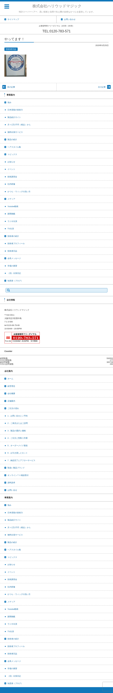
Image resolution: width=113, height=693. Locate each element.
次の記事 (102, 87)
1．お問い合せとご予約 (18, 416)
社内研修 (11, 184)
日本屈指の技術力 (15, 110)
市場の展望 (12, 266)
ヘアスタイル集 (14, 147)
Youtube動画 (13, 206)
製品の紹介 (12, 139)
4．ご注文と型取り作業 (18, 438)
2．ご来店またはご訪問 (18, 423)
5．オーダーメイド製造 (18, 445)
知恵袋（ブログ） (15, 281)
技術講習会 (12, 177)
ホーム (10, 379)
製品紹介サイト (14, 117)
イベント (11, 169)
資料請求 (11, 483)
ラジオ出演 (12, 221)
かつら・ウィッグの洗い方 (19, 191)
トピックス (12, 154)
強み (9, 102)
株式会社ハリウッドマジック (57, 6)
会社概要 (11, 393)
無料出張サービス (15, 132)
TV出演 (11, 229)
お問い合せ (12, 490)
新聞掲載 (11, 214)
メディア (11, 199)
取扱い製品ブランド (16, 468)
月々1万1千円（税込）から (19, 125)
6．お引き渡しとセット (18, 453)
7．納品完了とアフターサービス (21, 460)
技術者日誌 (11, 49)
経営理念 (11, 386)
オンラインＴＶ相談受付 (18, 475)
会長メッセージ (14, 258)
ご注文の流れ (13, 408)
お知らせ (11, 162)
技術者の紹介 (13, 236)
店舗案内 (11, 401)
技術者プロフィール (16, 243)
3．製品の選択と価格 (17, 431)
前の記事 (11, 87)
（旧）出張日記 (14, 273)
